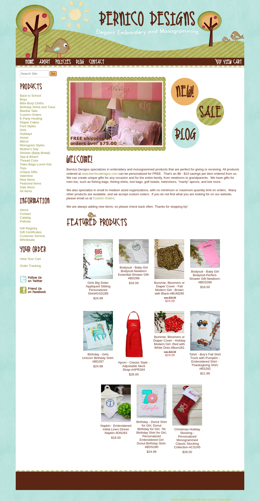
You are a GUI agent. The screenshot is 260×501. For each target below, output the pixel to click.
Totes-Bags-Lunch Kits (35, 164)
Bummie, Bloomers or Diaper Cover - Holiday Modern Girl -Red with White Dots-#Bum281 (169, 342)
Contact (25, 214)
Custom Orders (30, 115)
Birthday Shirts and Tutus (37, 107)
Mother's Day (29, 149)
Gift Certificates (30, 232)
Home (24, 137)
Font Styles (28, 126)
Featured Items (30, 183)
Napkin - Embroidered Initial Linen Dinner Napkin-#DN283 (116, 429)
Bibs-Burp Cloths (32, 103)
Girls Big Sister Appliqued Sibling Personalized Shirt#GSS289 (98, 288)
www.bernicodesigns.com (99, 173)
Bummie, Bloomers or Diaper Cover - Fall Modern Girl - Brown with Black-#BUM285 (169, 288)
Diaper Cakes (29, 122)
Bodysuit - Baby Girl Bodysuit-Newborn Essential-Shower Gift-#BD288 (134, 273)
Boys (23, 99)
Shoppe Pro (237, 499)
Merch (24, 141)
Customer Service (32, 236)
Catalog (25, 217)
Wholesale (27, 240)
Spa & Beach (29, 157)
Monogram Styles (32, 145)
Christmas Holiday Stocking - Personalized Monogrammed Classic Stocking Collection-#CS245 (187, 438)
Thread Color (29, 160)
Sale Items (27, 187)
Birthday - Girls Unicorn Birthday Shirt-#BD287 (98, 358)
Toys (23, 168)
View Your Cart (30, 259)
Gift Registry (28, 228)
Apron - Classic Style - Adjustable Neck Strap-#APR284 (133, 366)
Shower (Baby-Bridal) (35, 153)
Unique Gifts (28, 172)
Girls (23, 130)
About (24, 210)
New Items (27, 179)
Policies (25, 221)
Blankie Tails (28, 111)
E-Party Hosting (31, 118)
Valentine (26, 176)
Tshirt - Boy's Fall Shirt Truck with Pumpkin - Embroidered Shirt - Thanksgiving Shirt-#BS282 (205, 361)
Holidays (26, 134)
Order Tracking (30, 266)
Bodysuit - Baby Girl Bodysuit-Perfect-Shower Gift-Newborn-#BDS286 (205, 277)
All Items (26, 191)
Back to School (30, 95)
